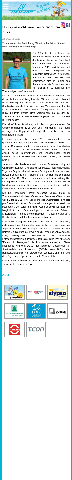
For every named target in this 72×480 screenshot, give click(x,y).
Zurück (6, 275)
